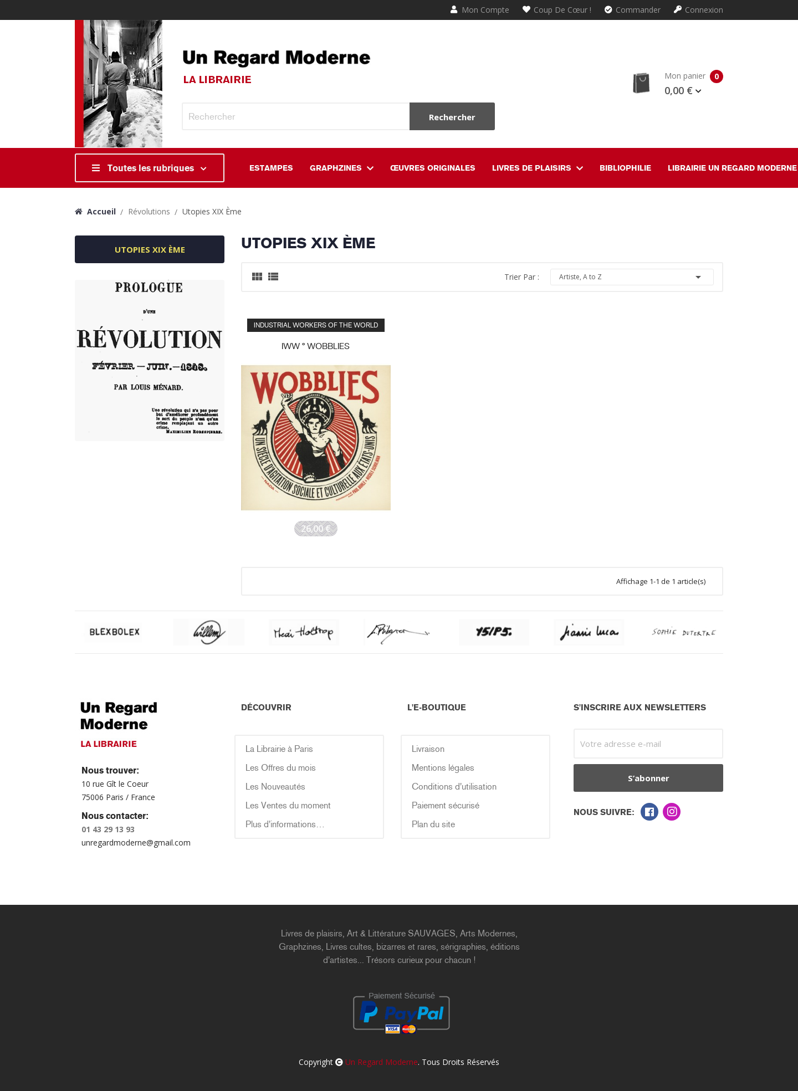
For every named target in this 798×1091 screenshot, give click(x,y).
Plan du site (433, 824)
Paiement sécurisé (445, 805)
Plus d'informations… (285, 824)
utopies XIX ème (150, 249)
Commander (633, 10)
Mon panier (677, 84)
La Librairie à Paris (279, 749)
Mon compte (480, 10)
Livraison (428, 749)
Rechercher (452, 116)
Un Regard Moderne (381, 1062)
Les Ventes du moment (288, 805)
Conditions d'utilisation (454, 786)
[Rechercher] (338, 116)
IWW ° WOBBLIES (316, 346)
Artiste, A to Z (632, 277)
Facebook (649, 812)
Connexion (698, 10)
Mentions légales (443, 767)
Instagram (672, 812)
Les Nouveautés (275, 786)
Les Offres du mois (280, 767)
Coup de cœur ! (557, 10)
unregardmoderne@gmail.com (136, 842)
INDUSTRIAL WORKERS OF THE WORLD (316, 325)
